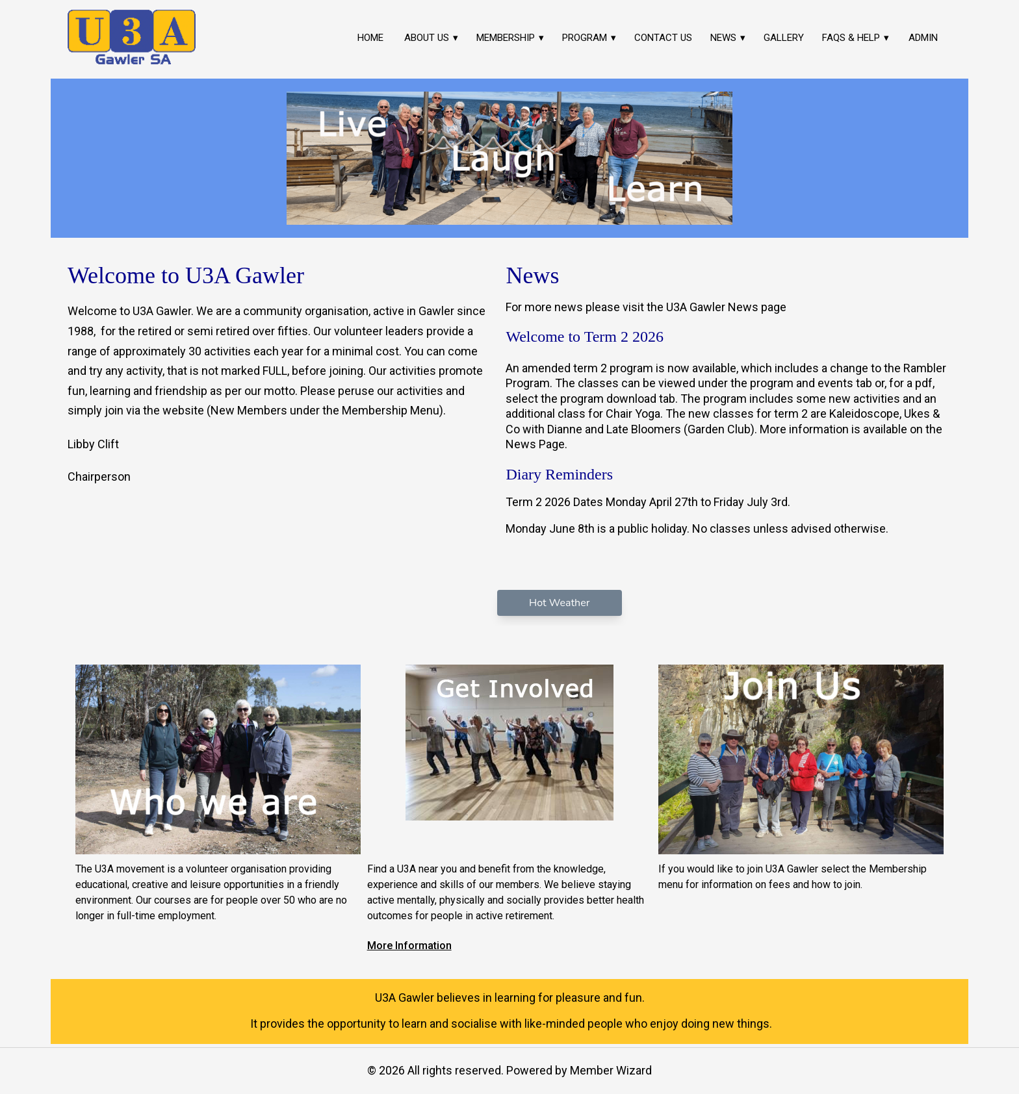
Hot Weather (559, 603)
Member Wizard (611, 1070)
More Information (409, 945)
